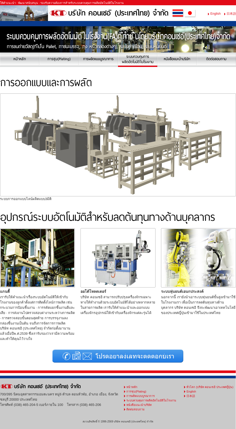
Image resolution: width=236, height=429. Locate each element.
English (215, 13)
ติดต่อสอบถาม (135, 409)
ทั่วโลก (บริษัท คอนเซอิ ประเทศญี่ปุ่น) (209, 387)
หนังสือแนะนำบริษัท (139, 404)
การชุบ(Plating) (136, 391)
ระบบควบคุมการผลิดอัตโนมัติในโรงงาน (151, 400)
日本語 (231, 13)
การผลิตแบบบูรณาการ (140, 395)
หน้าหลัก (131, 387)
